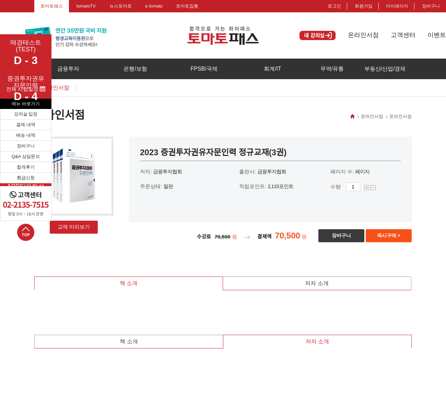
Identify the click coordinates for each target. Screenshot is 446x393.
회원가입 (364, 6)
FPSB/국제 (203, 69)
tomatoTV (86, 6)
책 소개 (129, 283)
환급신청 (26, 177)
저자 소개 (316, 283)
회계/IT (272, 69)
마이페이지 (397, 6)
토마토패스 (51, 6)
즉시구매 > (388, 235)
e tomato (154, 6)
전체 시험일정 (25, 89)
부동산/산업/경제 (385, 69)
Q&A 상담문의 (26, 156)
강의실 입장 (26, 113)
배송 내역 (25, 135)
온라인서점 (363, 35)
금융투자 (68, 69)
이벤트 (436, 35)
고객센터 (403, 35)
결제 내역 (25, 124)
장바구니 (26, 145)
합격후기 (26, 167)
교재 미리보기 (74, 227)
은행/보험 (135, 69)
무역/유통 (332, 69)
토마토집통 (187, 6)
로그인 (334, 6)
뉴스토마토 (120, 6)
